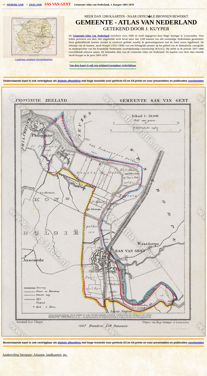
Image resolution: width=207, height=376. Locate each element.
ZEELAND (35, 4)
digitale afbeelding (69, 80)
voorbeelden (196, 80)
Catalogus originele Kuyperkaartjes (33, 59)
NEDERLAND (15, 4)
